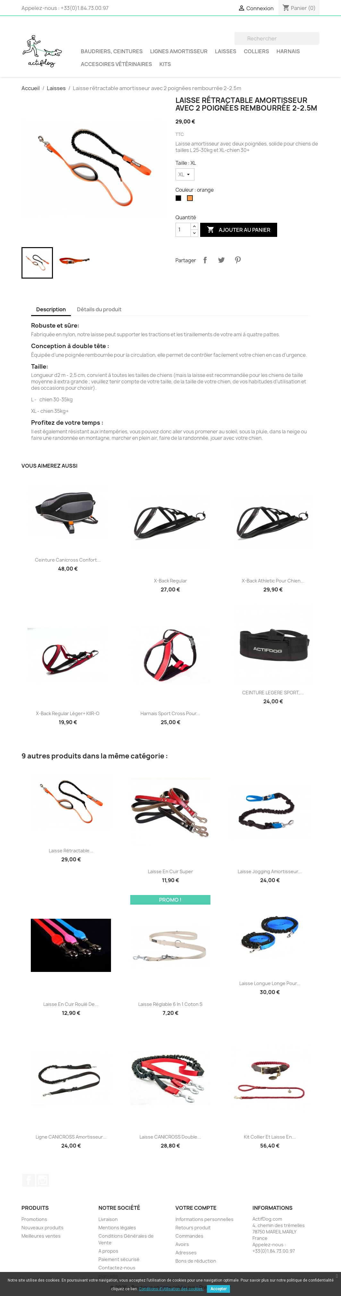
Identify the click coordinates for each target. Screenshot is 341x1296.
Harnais (288, 51)
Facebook (28, 1180)
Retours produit (193, 1228)
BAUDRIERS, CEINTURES (112, 51)
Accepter (218, 1289)
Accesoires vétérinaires (116, 64)
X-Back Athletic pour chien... (273, 581)
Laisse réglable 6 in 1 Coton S (170, 1004)
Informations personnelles (204, 1219)
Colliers (256, 51)
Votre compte (196, 1207)
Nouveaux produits (42, 1228)
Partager (205, 260)
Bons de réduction (195, 1261)
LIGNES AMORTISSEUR (179, 51)
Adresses (186, 1253)
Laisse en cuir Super (170, 871)
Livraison (108, 1219)
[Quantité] (183, 230)
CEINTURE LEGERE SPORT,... (273, 693)
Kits (165, 64)
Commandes (189, 1236)
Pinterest (237, 260)
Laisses (225, 51)
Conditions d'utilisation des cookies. (171, 1289)
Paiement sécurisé (119, 1259)
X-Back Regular (170, 581)
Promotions (34, 1219)
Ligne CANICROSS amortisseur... (71, 1137)
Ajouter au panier (238, 230)
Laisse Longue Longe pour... (270, 983)
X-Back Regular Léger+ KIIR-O (67, 713)
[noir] (179, 199)
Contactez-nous (116, 1268)
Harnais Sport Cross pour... (170, 713)
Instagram (42, 1180)
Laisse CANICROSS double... (170, 1137)
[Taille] (184, 174)
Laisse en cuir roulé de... (70, 1004)
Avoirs (182, 1244)
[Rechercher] (277, 38)
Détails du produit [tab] (99, 309)
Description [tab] (51, 309)
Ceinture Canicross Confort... (68, 560)
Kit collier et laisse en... (270, 1137)
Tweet (221, 260)
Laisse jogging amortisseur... (270, 871)
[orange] (191, 199)
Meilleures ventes (41, 1236)
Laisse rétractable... (71, 851)
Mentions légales (117, 1228)
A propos (108, 1251)
